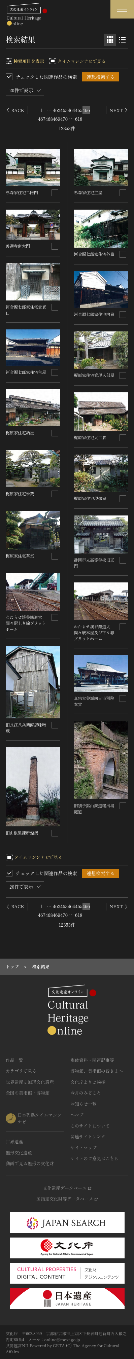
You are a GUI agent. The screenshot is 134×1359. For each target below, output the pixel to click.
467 (41, 118)
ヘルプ (76, 1114)
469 (56, 118)
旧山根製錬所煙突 (22, 832)
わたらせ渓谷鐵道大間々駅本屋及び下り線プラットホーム (94, 632)
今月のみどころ (85, 1092)
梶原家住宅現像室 (90, 498)
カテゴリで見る (21, 1071)
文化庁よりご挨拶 (87, 1082)
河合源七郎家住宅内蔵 (94, 314)
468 (49, 118)
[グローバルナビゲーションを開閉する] (122, 9)
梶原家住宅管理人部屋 (94, 375)
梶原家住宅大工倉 (90, 437)
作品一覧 (14, 1060)
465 (78, 110)
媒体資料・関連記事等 (92, 1060)
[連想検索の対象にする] (55, 192)
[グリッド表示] (110, 40)
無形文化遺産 (19, 1152)
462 (56, 110)
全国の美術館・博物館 (27, 1092)
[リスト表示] (122, 40)
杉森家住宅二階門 (22, 192)
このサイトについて (90, 1125)
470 (64, 118)
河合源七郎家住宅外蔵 (94, 254)
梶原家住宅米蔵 (20, 493)
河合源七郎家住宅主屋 (26, 372)
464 (71, 110)
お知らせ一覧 (83, 1104)
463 (64, 110)
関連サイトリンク (87, 1136)
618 (78, 118)
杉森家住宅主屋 (88, 192)
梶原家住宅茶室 (20, 556)
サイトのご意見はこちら (94, 1158)
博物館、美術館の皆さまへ (96, 1071)
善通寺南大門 (18, 246)
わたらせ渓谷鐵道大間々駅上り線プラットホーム (26, 623)
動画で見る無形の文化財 (30, 1163)
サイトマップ (83, 1147)
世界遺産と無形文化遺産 (30, 1082)
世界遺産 (14, 1141)
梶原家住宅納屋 (20, 432)
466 (86, 110)
